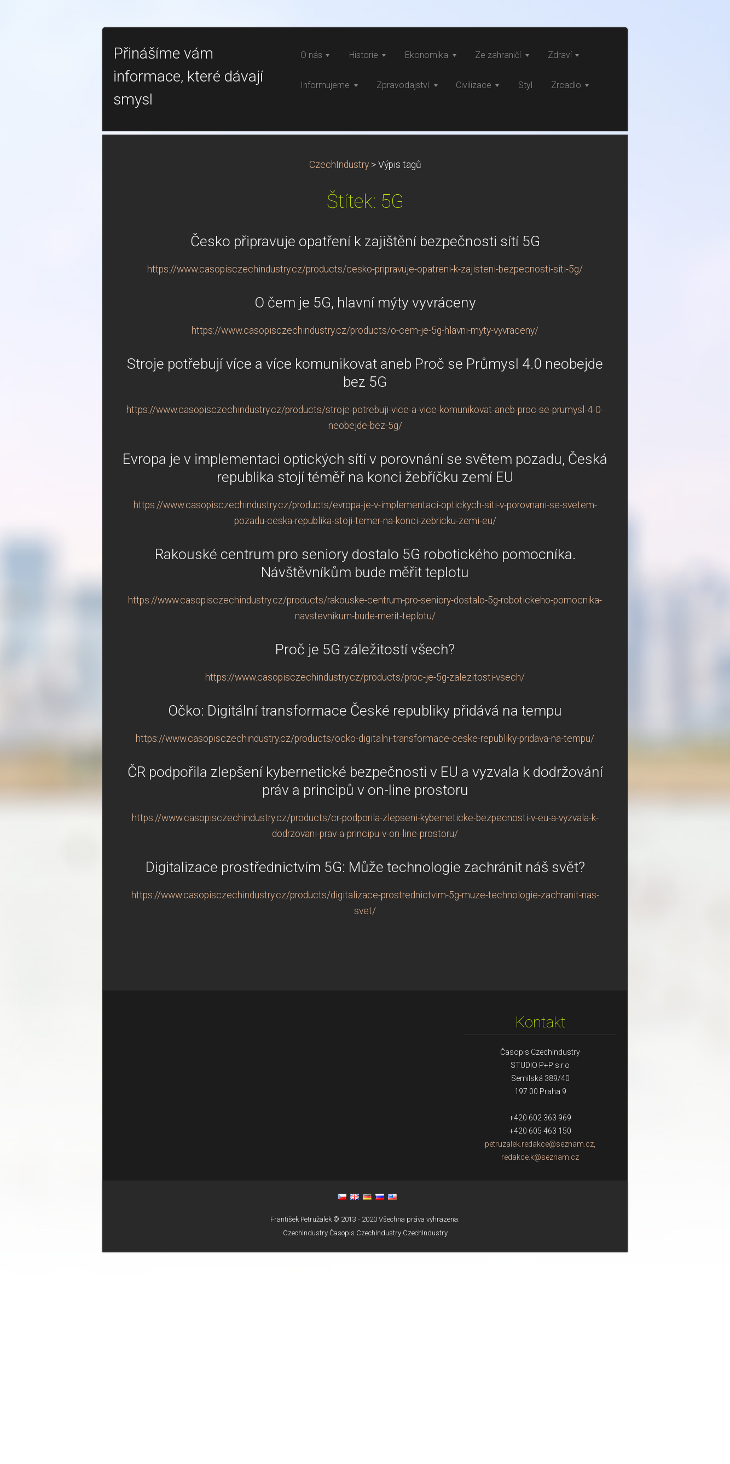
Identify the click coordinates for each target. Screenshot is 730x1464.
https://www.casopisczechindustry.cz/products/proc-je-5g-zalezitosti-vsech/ (365, 889)
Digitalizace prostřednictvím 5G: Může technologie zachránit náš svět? (365, 1079)
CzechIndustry (339, 376)
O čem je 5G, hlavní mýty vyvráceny (365, 515)
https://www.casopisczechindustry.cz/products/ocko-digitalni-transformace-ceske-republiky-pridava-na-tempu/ (365, 950)
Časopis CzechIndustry (365, 1445)
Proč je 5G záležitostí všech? (365, 861)
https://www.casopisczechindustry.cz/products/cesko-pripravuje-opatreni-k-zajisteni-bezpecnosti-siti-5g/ (365, 481)
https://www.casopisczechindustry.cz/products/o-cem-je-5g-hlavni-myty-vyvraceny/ (365, 542)
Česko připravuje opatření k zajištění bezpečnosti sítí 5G (365, 453)
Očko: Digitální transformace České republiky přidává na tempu (365, 923)
